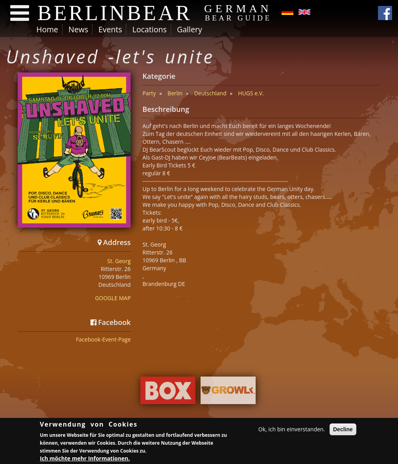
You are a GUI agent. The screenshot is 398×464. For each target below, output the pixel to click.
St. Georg (119, 261)
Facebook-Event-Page (103, 339)
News (78, 29)
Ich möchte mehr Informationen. (85, 459)
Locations (149, 29)
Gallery (189, 29)
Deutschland (210, 93)
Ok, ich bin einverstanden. (291, 430)
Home (47, 29)
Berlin (175, 93)
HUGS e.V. (251, 93)
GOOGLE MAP (113, 298)
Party (149, 93)
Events (110, 29)
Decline (343, 430)
